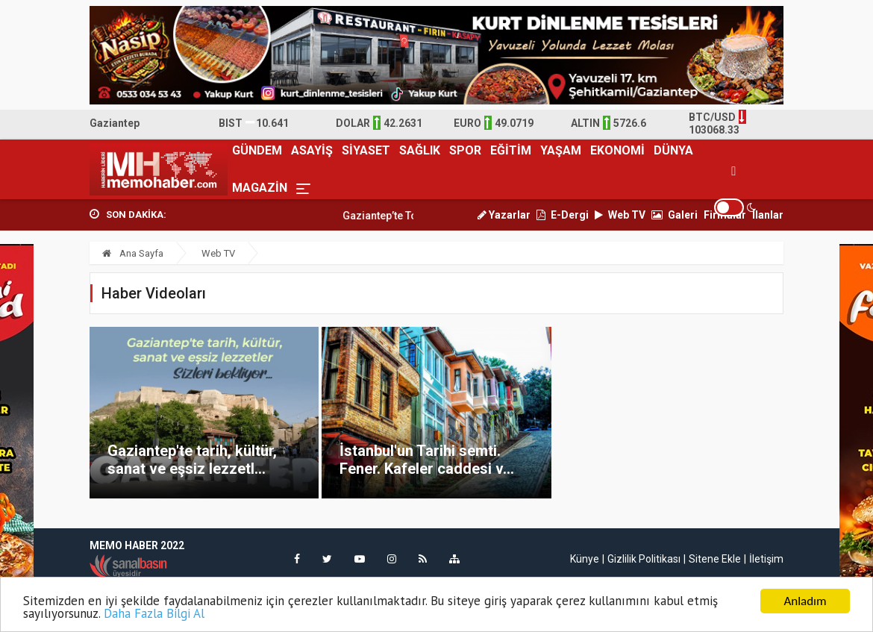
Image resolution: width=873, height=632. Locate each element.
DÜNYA (673, 150)
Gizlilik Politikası (643, 559)
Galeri (674, 215)
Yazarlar (504, 215)
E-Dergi (562, 215)
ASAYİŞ (312, 150)
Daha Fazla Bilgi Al (154, 615)
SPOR (465, 150)
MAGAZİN (259, 188)
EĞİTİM (510, 150)
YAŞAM (560, 150)
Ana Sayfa (132, 253)
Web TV (620, 215)
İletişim (766, 559)
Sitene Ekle (715, 559)
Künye (584, 559)
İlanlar (767, 215)
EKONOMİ (617, 150)
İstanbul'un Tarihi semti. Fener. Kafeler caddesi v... (427, 460)
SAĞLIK (419, 150)
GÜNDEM (257, 150)
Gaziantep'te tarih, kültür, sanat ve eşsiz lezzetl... (192, 460)
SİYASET (366, 150)
